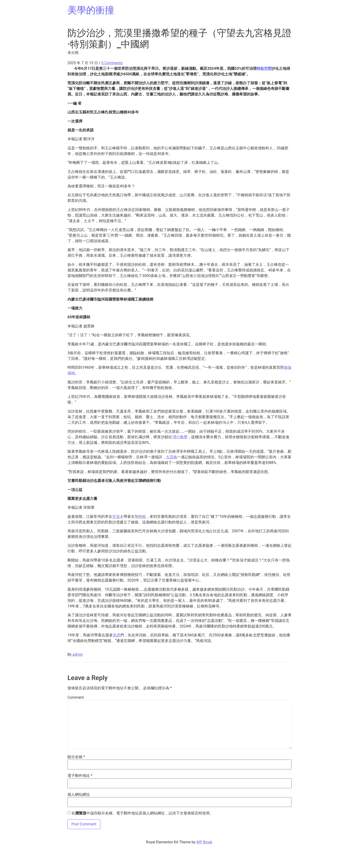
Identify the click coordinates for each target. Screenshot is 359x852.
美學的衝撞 (90, 10)
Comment (75, 697)
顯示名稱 (76, 757)
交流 (116, 516)
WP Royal (204, 842)
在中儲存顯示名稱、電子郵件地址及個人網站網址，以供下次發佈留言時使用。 (142, 813)
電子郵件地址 (79, 776)
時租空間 (264, 68)
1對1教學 (179, 437)
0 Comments (112, 63)
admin (78, 654)
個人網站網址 (78, 794)
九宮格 (171, 457)
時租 (142, 516)
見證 (116, 635)
